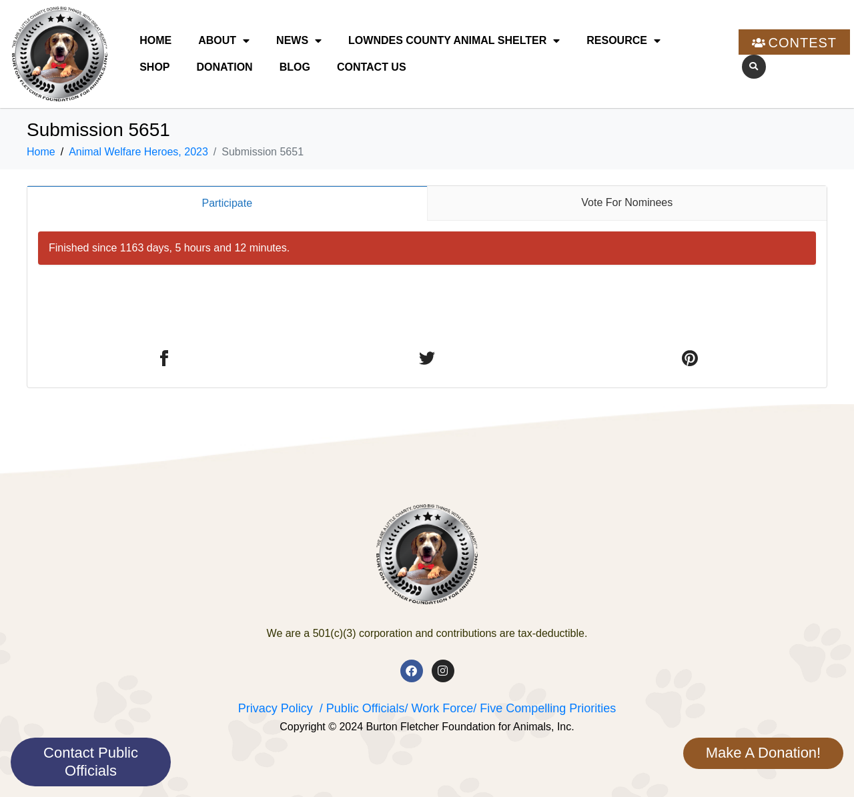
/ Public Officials (362, 708)
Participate (226, 203)
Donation (225, 67)
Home (155, 40)
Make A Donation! (763, 752)
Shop (154, 67)
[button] (754, 67)
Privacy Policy (275, 708)
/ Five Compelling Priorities (544, 708)
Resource (623, 41)
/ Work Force (438, 708)
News (299, 41)
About (224, 41)
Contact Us (371, 67)
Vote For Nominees (627, 202)
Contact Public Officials (90, 761)
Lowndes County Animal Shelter (454, 41)
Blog (295, 67)
